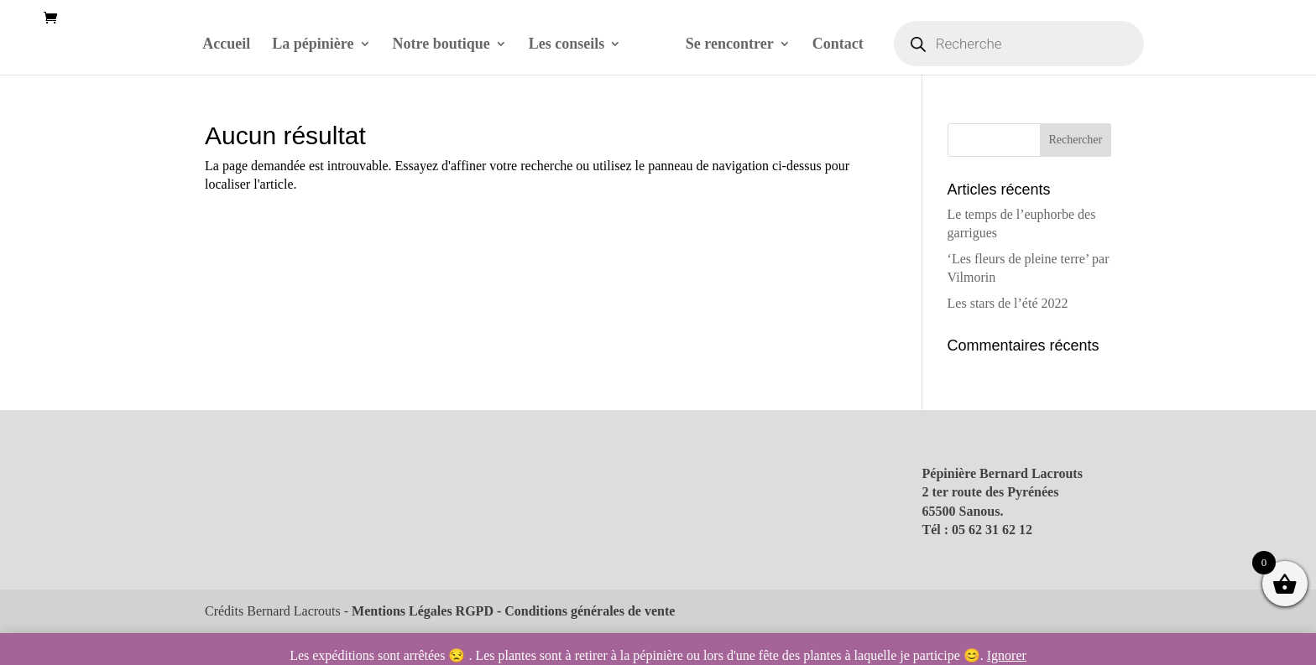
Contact (838, 45)
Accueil (226, 45)
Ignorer (1006, 655)
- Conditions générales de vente (584, 611)
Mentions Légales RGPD (423, 611)
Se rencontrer (730, 45)
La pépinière (312, 45)
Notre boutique (441, 45)
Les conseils (567, 45)
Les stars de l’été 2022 (1008, 303)
